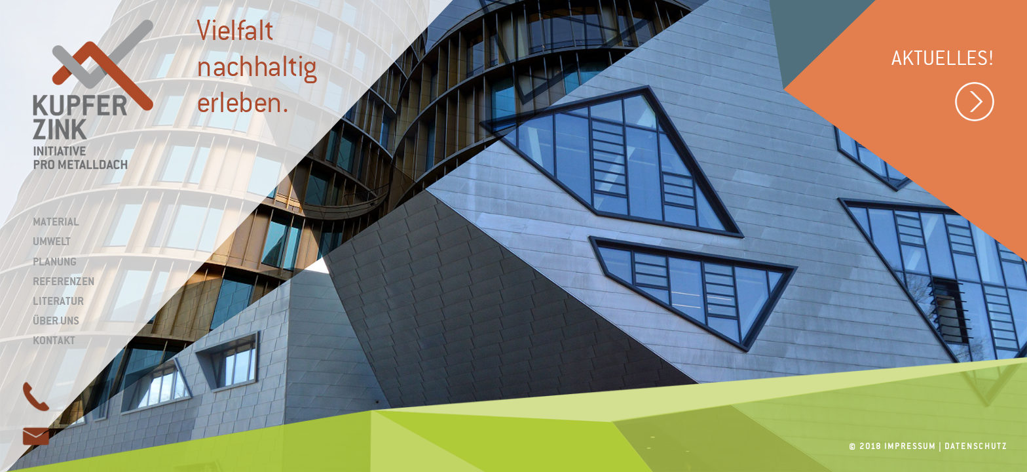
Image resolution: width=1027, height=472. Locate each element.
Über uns (56, 320)
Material (56, 221)
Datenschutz (975, 446)
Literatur (58, 301)
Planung (55, 261)
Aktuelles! (942, 88)
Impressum (910, 446)
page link (36, 436)
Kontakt (54, 340)
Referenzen (63, 281)
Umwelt (52, 241)
